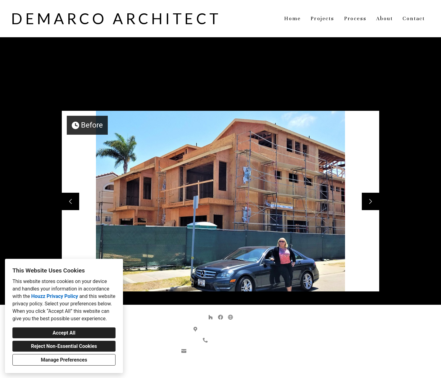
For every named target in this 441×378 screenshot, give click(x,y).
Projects (322, 18)
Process (355, 18)
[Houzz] (211, 317)
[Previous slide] (70, 201)
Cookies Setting (234, 368)
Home (292, 18)
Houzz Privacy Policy (54, 296)
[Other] (230, 317)
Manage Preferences (64, 360)
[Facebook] (220, 317)
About (384, 18)
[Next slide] (370, 201)
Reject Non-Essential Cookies (64, 346)
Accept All (63, 333)
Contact (413, 18)
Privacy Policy (204, 368)
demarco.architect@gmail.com (224, 351)
